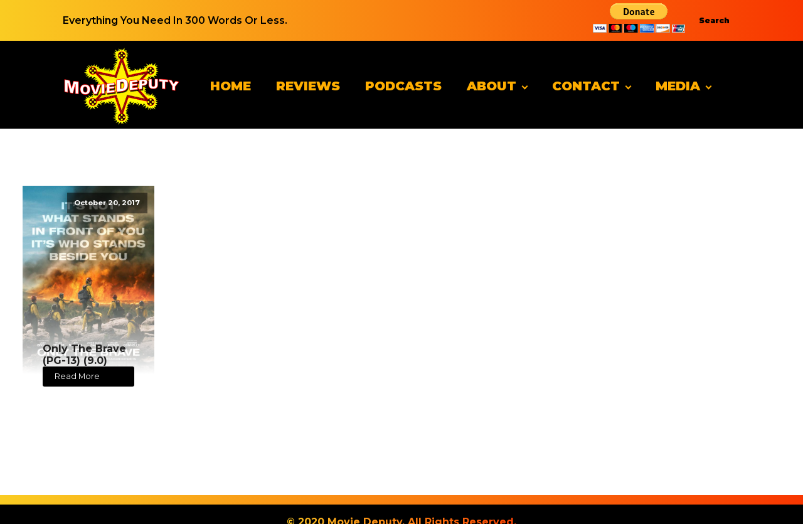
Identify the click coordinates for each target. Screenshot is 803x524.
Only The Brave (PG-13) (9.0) (84, 354)
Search (714, 20)
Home (230, 86)
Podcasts (403, 86)
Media (678, 86)
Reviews (308, 86)
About (491, 86)
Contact (586, 86)
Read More (77, 376)
